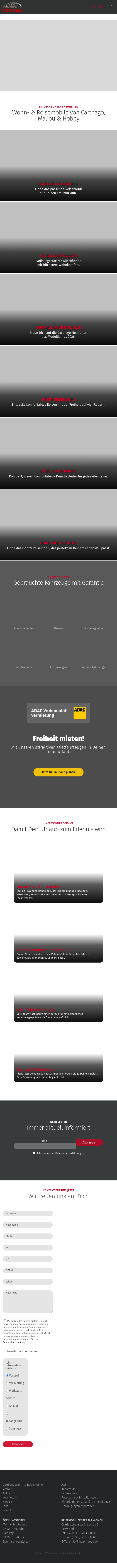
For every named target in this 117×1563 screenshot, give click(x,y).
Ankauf (12, 1405)
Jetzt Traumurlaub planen (58, 772)
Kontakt (8, 1510)
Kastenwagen (58, 652)
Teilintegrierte (23, 652)
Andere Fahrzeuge (93, 652)
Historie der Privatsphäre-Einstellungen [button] (86, 1501)
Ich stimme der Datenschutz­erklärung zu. (61, 1153)
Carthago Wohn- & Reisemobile (23, 1484)
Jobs (5, 1506)
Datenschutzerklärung (14, 1342)
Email (45, 1140)
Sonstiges (13, 1428)
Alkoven (58, 613)
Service (7, 1501)
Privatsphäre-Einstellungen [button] (78, 1497)
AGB (63, 1484)
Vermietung (15, 1383)
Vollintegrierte (93, 613)
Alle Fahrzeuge (23, 613)
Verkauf (12, 1375)
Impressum (68, 1489)
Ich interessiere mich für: (13, 1365)
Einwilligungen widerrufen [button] (77, 1506)
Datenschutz (69, 1493)
